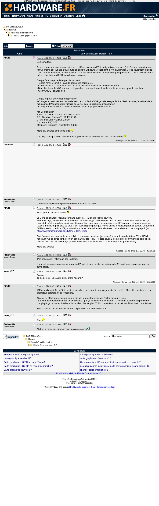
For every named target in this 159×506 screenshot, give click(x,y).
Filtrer (57, 46)
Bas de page (79, 50)
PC (46, 16)
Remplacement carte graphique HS (21, 354)
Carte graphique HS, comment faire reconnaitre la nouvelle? (110, 362)
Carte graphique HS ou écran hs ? (97, 354)
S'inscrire (69, 16)
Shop (80, 16)
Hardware (12, 30)
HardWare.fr (18, 16)
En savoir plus (120, 1)
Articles (39, 16)
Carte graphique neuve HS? (18, 370)
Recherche (150, 16)
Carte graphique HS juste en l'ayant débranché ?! (28, 366)
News (30, 16)
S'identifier (56, 16)
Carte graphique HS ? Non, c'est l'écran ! (24, 362)
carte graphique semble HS (17, 358)
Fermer (133, 1)
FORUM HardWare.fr (14, 27)
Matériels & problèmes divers (22, 33)
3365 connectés (149, 19)
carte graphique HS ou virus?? (95, 358)
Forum (6, 16)
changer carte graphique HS (94, 370)
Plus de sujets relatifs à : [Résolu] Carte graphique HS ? (79, 373)
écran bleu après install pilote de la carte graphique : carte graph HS (114, 366)
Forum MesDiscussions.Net (73, 379)
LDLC (71, 387)
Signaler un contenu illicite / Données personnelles (94, 387)
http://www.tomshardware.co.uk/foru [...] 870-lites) (62, 231)
